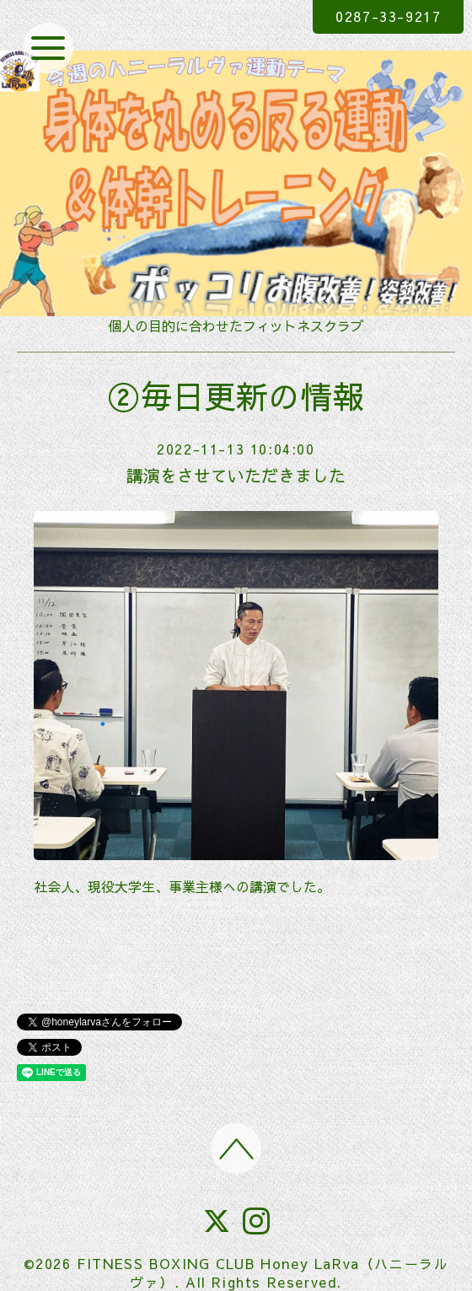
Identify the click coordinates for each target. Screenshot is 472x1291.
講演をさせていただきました (236, 475)
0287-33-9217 (388, 16)
